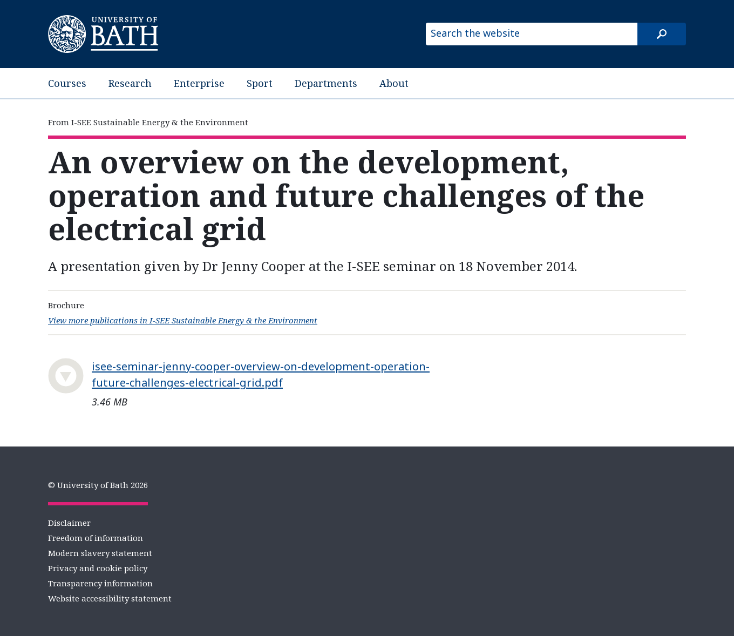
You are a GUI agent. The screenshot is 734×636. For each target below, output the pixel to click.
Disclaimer (69, 522)
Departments (326, 83)
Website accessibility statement (110, 598)
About (394, 83)
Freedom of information (95, 537)
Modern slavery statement (100, 552)
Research (130, 83)
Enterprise (199, 83)
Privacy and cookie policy (97, 568)
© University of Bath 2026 (98, 484)
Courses (67, 83)
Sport (260, 83)
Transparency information (100, 583)
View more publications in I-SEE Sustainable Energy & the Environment (182, 320)
